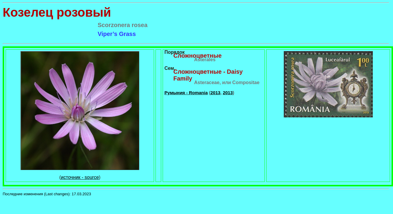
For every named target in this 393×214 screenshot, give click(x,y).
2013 (215, 92)
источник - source (80, 177)
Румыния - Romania (186, 92)
